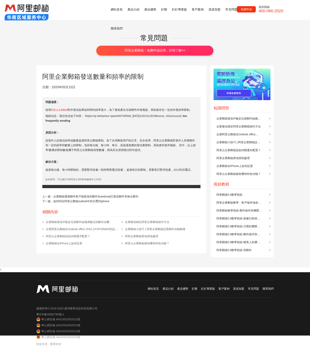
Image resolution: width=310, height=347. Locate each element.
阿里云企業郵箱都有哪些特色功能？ (147, 243)
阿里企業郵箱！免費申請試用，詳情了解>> (155, 50)
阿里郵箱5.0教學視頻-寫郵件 (234, 250)
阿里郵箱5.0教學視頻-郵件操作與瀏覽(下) (238, 235)
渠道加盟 (214, 9)
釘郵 (164, 9)
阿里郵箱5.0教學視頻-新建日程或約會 (238, 219)
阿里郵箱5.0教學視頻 (229, 194)
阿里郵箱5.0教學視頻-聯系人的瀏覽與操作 (238, 243)
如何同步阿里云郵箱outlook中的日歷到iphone (81, 201)
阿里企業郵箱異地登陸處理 (233, 158)
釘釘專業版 (179, 9)
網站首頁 (117, 9)
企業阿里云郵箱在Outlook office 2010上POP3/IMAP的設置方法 (235, 135)
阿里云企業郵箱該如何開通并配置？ (238, 150)
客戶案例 (198, 9)
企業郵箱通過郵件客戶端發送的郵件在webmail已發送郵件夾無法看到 (95, 196)
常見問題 (231, 9)
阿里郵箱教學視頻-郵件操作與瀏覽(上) (237, 211)
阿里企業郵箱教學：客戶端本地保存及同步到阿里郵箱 (238, 204)
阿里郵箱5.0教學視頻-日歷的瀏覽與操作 (238, 227)
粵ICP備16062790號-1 (50, 314)
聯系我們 (117, 28)
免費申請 (246, 9)
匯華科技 (55, 344)
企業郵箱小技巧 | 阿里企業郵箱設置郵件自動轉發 (238, 143)
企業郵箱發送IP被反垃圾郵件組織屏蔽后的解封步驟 (238, 119)
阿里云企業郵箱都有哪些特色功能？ (238, 173)
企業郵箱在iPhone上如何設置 (234, 166)
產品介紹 (133, 9)
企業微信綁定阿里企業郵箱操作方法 (238, 126)
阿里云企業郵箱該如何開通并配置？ (68, 236)
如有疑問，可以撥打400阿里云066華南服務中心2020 (73, 179)
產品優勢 (150, 9)
